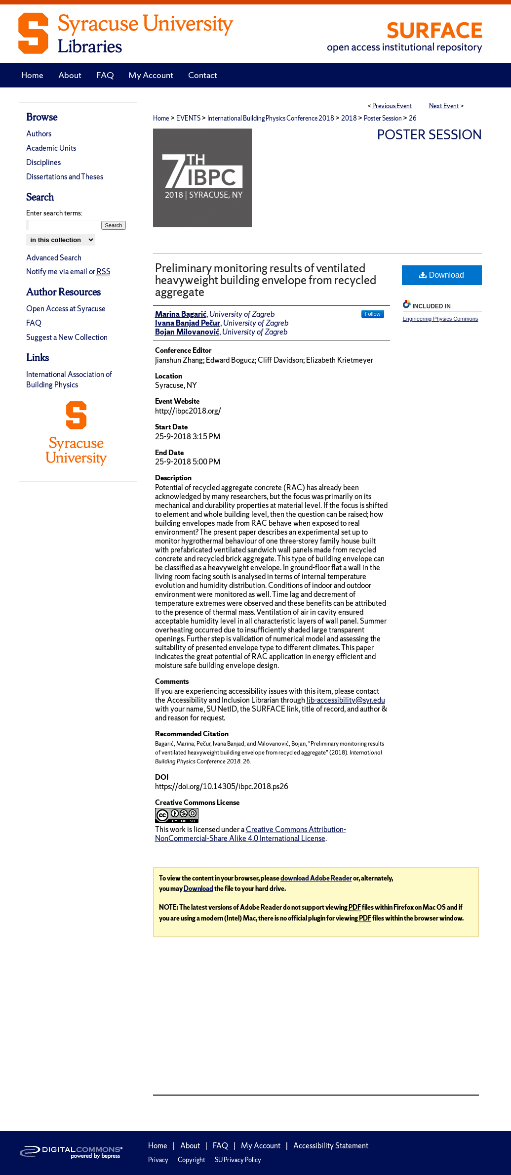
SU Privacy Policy (238, 1160)
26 (413, 118)
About (190, 1145)
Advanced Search (53, 257)
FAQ (33, 323)
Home (161, 118)
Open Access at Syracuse (66, 308)
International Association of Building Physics (69, 379)
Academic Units (51, 148)
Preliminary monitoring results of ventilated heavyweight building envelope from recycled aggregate (265, 279)
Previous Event (392, 106)
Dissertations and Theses (64, 176)
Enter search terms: (54, 213)
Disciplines (43, 162)
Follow (373, 314)
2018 (349, 118)
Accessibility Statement (330, 1145)
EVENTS (188, 118)
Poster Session (383, 118)
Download (441, 275)
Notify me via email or (68, 271)
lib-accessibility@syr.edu (346, 700)
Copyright (191, 1160)
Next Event (444, 106)
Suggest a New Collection (67, 337)
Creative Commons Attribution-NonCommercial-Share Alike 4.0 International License (250, 833)
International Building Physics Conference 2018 (271, 118)
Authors (38, 133)
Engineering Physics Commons (440, 319)
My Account (260, 1145)
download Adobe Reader (316, 878)
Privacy (158, 1160)
